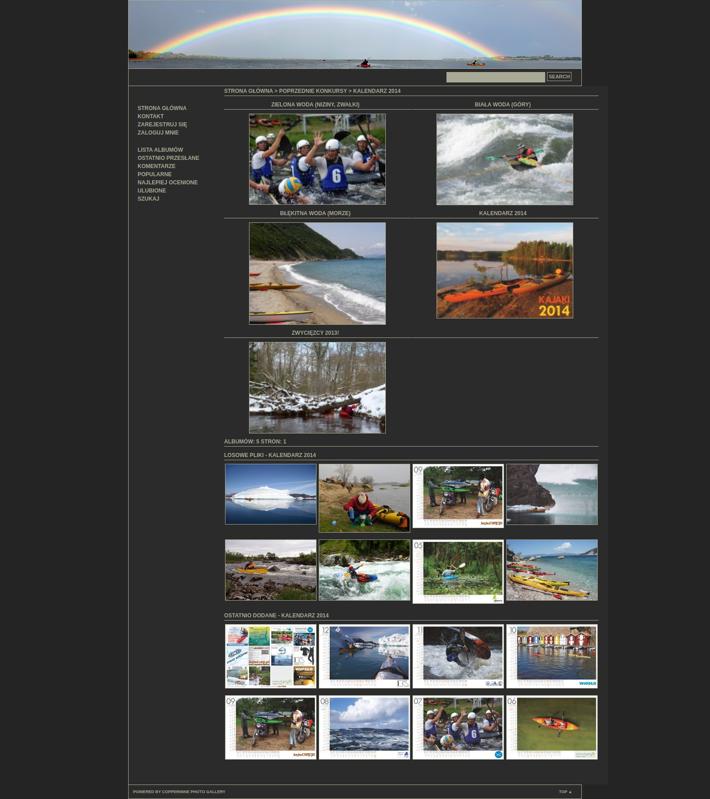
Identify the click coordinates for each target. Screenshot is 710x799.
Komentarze (157, 166)
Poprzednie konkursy (313, 91)
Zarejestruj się (162, 124)
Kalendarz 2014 (377, 91)
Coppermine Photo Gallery (193, 791)
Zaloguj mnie (158, 133)
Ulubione (152, 191)
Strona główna (162, 108)
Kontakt (151, 116)
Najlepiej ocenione (168, 182)
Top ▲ (565, 791)
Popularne (155, 174)
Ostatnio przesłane (168, 158)
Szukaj (148, 199)
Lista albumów (160, 150)
